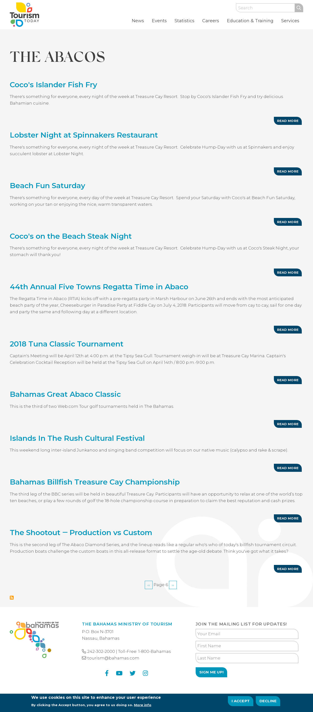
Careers (210, 20)
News (138, 20)
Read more (289, 122)
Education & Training (250, 20)
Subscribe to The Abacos (12, 598)
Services (290, 20)
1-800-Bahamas (154, 651)
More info (142, 707)
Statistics (184, 20)
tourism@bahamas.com (113, 658)
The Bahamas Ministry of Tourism (127, 624)
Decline (268, 703)
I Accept (241, 703)
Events (159, 20)
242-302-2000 (101, 651)
